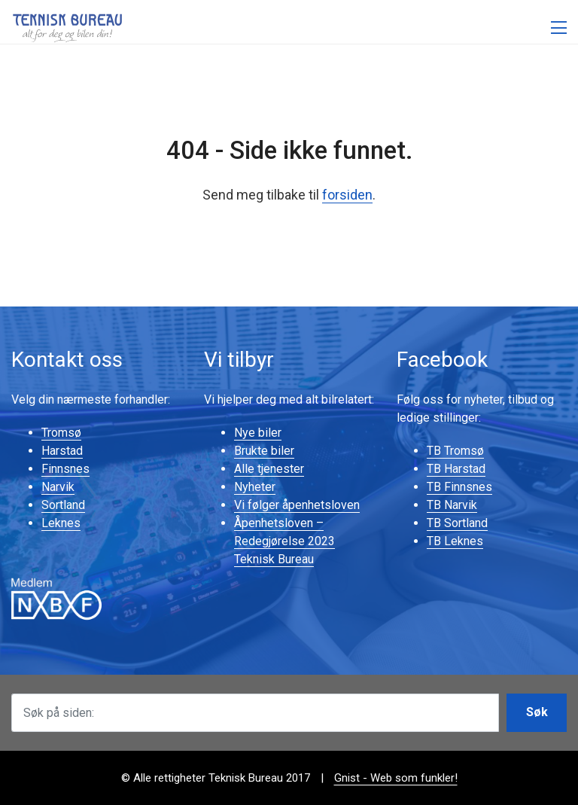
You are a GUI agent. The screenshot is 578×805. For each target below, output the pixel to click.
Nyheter (254, 487)
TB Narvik (452, 505)
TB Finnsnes (459, 487)
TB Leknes (455, 541)
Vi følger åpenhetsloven (297, 505)
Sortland (63, 505)
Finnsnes (65, 469)
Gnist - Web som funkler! (396, 778)
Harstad (62, 451)
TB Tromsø (455, 451)
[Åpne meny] (559, 28)
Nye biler (257, 432)
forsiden (347, 195)
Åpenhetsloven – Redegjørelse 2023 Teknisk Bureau (284, 541)
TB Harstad (456, 469)
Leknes (61, 523)
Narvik (58, 487)
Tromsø (61, 432)
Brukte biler (264, 451)
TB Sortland (457, 523)
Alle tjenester (269, 469)
